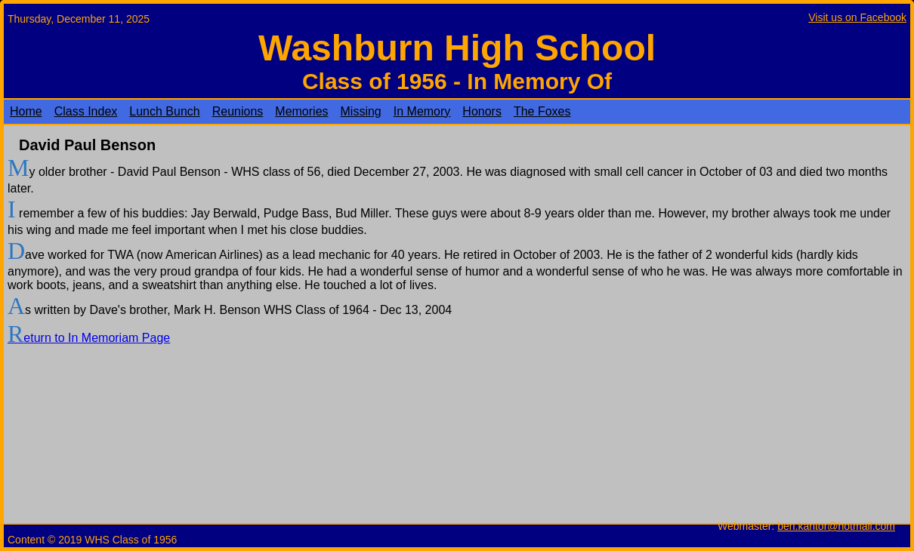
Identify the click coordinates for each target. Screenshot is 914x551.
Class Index (86, 111)
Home (26, 111)
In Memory (422, 111)
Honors (482, 111)
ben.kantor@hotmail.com (836, 526)
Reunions (238, 111)
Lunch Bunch (164, 111)
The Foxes (542, 111)
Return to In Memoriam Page (89, 337)
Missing (361, 111)
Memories (301, 111)
